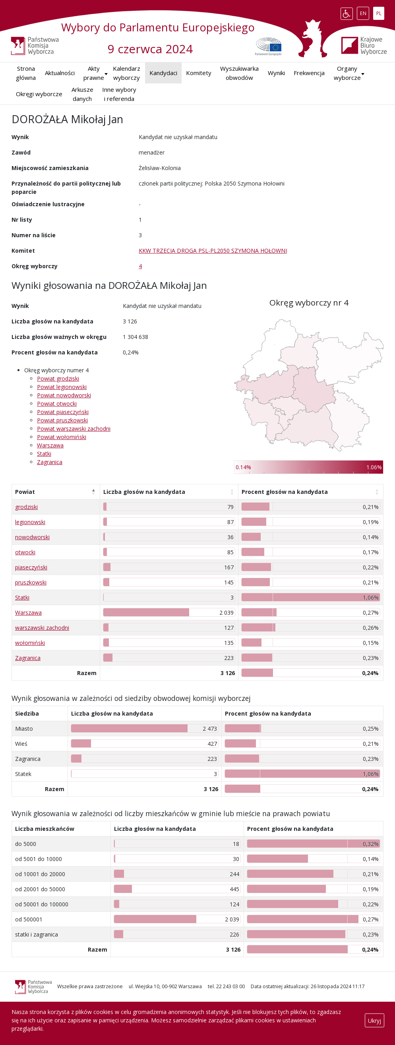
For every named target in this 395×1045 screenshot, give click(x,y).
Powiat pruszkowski (62, 420)
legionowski (30, 522)
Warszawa (50, 445)
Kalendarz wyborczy (126, 72)
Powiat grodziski (58, 378)
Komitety (198, 73)
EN (365, 12)
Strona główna (26, 72)
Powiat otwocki (57, 403)
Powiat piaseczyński (63, 412)
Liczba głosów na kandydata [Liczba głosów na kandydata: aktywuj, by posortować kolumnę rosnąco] (144, 491)
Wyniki (276, 73)
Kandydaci (163, 73)
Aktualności (60, 73)
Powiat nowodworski (64, 395)
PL (380, 12)
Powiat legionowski (62, 387)
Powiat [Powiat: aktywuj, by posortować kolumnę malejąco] (25, 491)
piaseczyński (31, 567)
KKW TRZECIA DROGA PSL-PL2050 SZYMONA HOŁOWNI (213, 250)
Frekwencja (309, 73)
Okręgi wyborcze (39, 94)
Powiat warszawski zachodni (73, 428)
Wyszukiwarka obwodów (239, 72)
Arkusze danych (82, 94)
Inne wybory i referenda (119, 94)
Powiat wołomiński (61, 437)
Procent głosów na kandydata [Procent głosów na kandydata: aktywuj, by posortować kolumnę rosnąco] (285, 491)
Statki (44, 453)
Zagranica (49, 462)
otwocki (25, 552)
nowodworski (32, 537)
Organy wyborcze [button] (347, 72)
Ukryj (374, 1020)
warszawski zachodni (42, 627)
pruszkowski (30, 582)
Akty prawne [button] (93, 72)
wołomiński (30, 642)
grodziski (26, 507)
